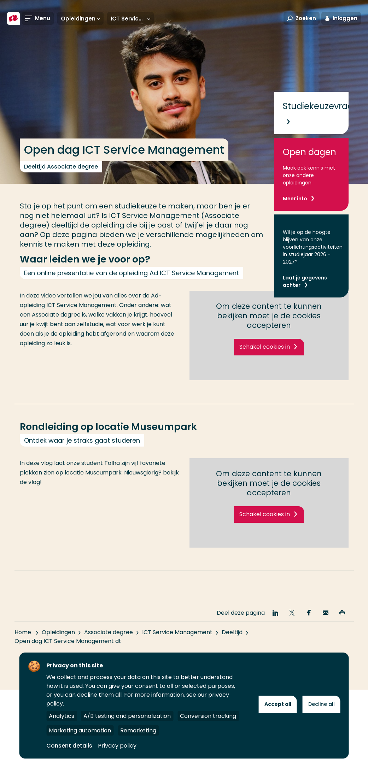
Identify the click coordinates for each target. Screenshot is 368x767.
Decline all (321, 704)
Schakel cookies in (264, 347)
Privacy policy (117, 746)
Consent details (69, 746)
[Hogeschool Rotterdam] (13, 18)
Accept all (277, 704)
